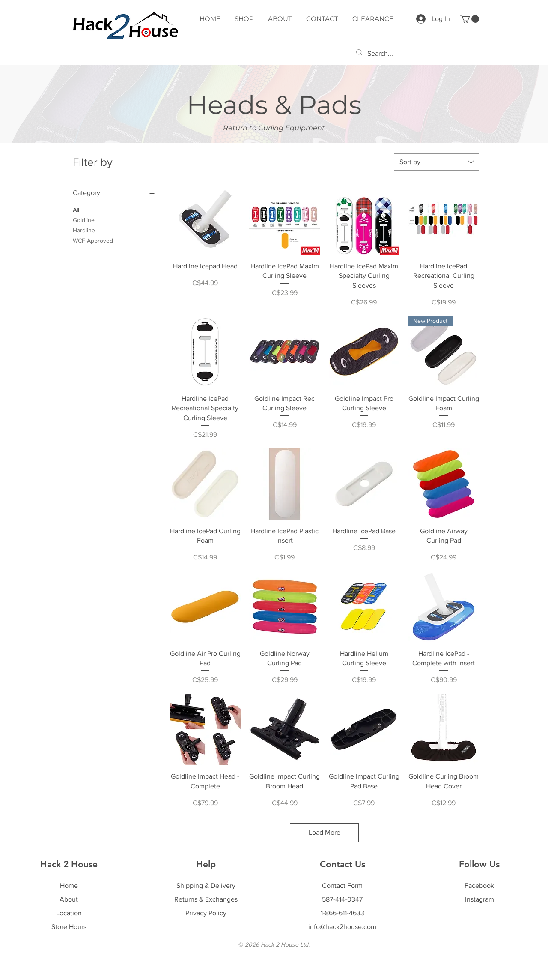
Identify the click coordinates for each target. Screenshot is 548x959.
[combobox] (437, 162)
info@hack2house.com (342, 926)
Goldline (84, 219)
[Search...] (414, 53)
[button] (469, 19)
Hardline (84, 229)
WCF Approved (93, 240)
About (69, 899)
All (76, 209)
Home (69, 885)
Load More (324, 832)
